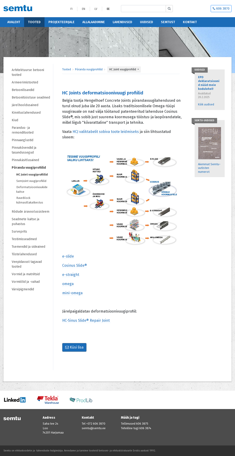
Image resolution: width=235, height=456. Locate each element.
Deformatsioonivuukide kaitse (32, 189)
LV (96, 9)
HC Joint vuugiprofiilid (32, 174)
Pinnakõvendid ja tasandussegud (24, 150)
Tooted (34, 22)
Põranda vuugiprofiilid (29, 168)
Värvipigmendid (23, 289)
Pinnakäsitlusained (25, 160)
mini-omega (72, 293)
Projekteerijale (61, 22)
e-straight (70, 274)
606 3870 (221, 9)
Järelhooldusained (25, 105)
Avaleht (13, 22)
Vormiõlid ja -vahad (26, 282)
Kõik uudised (206, 104)
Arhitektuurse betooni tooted (28, 72)
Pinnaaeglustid (22, 140)
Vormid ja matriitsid (26, 274)
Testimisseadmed (24, 239)
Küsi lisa (74, 347)
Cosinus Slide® (74, 265)
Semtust (168, 22)
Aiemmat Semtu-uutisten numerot (209, 167)
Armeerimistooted (25, 82)
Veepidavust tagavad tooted (27, 264)
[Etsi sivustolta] (143, 8)
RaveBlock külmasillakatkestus (29, 200)
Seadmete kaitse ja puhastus (25, 221)
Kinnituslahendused (26, 113)
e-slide (68, 256)
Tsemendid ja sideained (28, 247)
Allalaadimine (93, 22)
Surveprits (19, 231)
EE (108, 9)
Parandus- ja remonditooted (23, 130)
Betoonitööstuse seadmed (31, 97)
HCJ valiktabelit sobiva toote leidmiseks (106, 131)
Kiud (15, 120)
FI (71, 9)
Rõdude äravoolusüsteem (30, 212)
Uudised (146, 22)
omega (68, 284)
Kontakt (190, 22)
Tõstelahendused (24, 254)
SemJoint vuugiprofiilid (31, 181)
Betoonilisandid (23, 90)
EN (83, 9)
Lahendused (122, 22)
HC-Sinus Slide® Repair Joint (86, 320)
